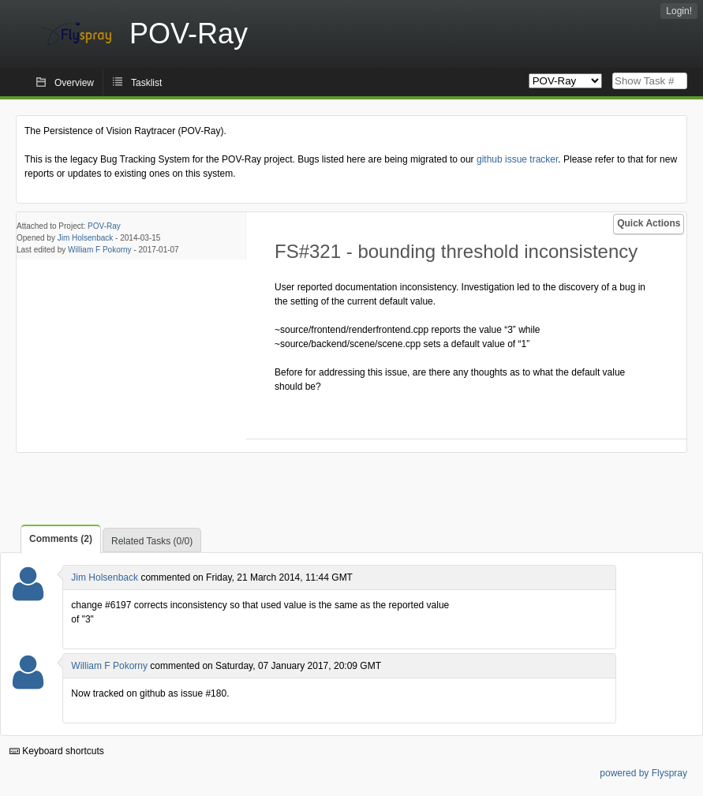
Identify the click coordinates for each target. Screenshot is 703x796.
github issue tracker (517, 159)
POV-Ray (104, 226)
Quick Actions (648, 223)
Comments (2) (60, 538)
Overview (74, 82)
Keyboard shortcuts (56, 751)
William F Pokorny (100, 249)
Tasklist (146, 82)
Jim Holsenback (86, 238)
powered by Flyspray (643, 773)
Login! (679, 11)
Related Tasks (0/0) (152, 541)
